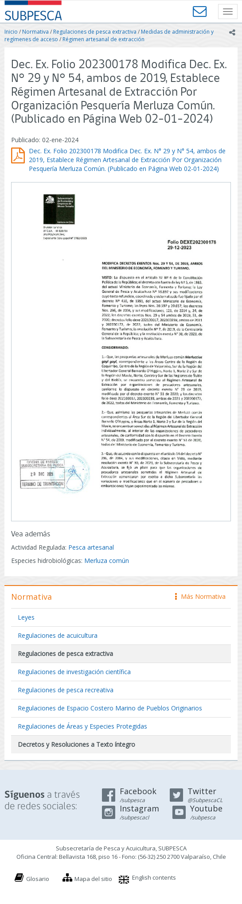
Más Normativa (200, 596)
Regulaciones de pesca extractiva (95, 31)
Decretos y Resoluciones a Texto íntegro (76, 744)
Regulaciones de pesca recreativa (65, 690)
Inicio (11, 31)
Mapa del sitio (93, 879)
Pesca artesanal (91, 547)
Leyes (26, 617)
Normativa (35, 31)
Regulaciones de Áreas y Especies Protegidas (82, 726)
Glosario (37, 879)
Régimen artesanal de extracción (103, 39)
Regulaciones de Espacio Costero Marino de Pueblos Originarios (110, 708)
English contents (154, 877)
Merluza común (106, 560)
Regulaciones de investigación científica (74, 671)
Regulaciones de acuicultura (58, 635)
